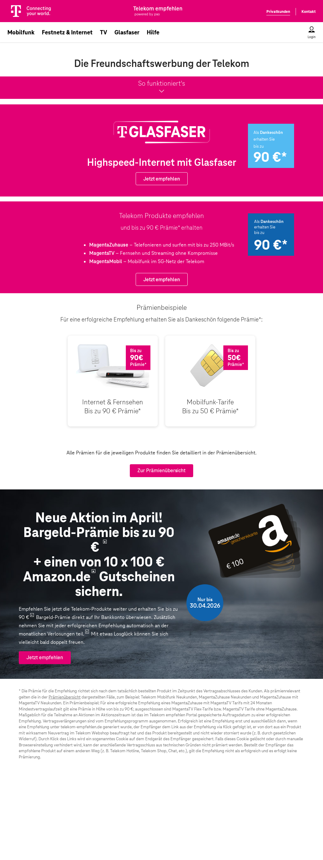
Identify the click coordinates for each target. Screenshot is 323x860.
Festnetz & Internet (67, 32)
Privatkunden (278, 11)
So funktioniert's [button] (161, 87)
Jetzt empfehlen (161, 179)
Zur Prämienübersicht (161, 470)
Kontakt (308, 11)
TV (103, 32)
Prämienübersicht (65, 697)
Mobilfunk (20, 32)
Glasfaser (126, 32)
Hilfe (153, 32)
